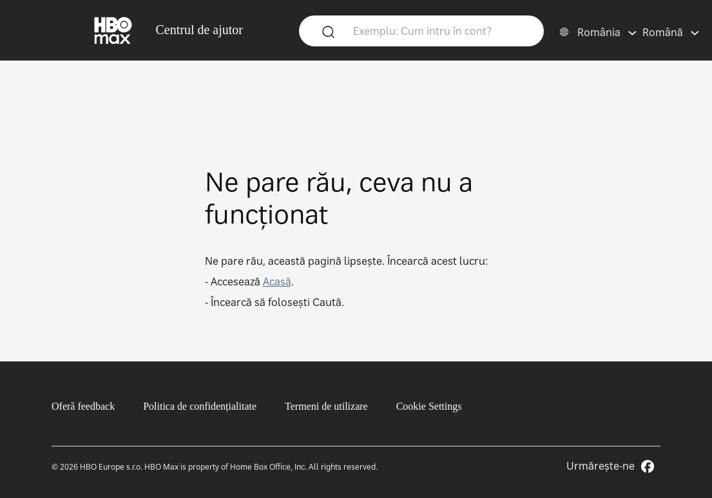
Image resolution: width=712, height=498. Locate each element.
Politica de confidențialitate (199, 406)
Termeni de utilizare (326, 406)
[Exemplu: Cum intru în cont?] (440, 30)
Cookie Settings (429, 406)
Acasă (277, 281)
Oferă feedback (83, 406)
